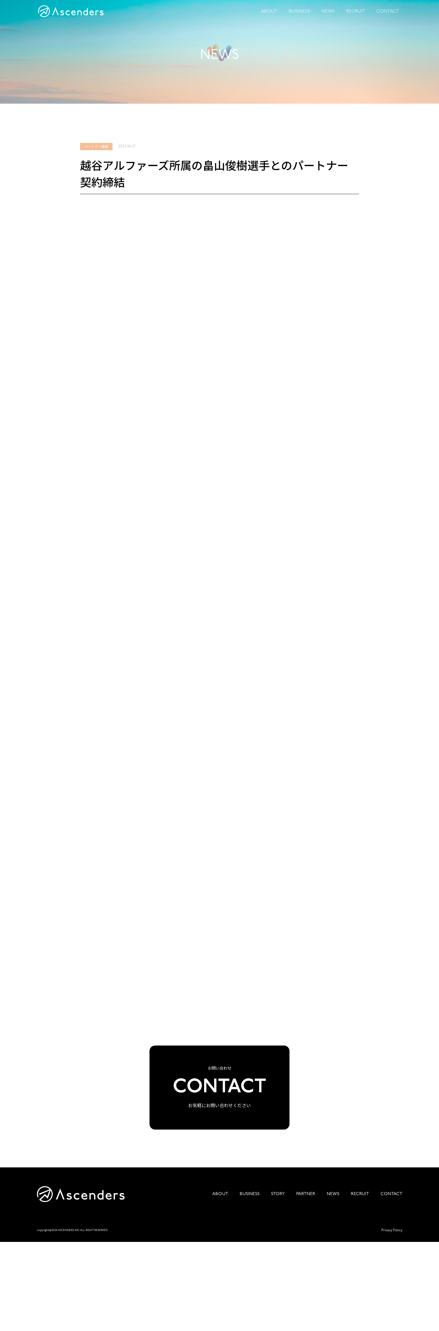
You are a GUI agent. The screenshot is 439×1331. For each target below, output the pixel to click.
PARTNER (305, 1283)
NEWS (330, 17)
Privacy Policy (391, 1319)
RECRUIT (357, 17)
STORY (278, 1283)
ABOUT (274, 17)
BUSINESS (303, 17)
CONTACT (388, 17)
